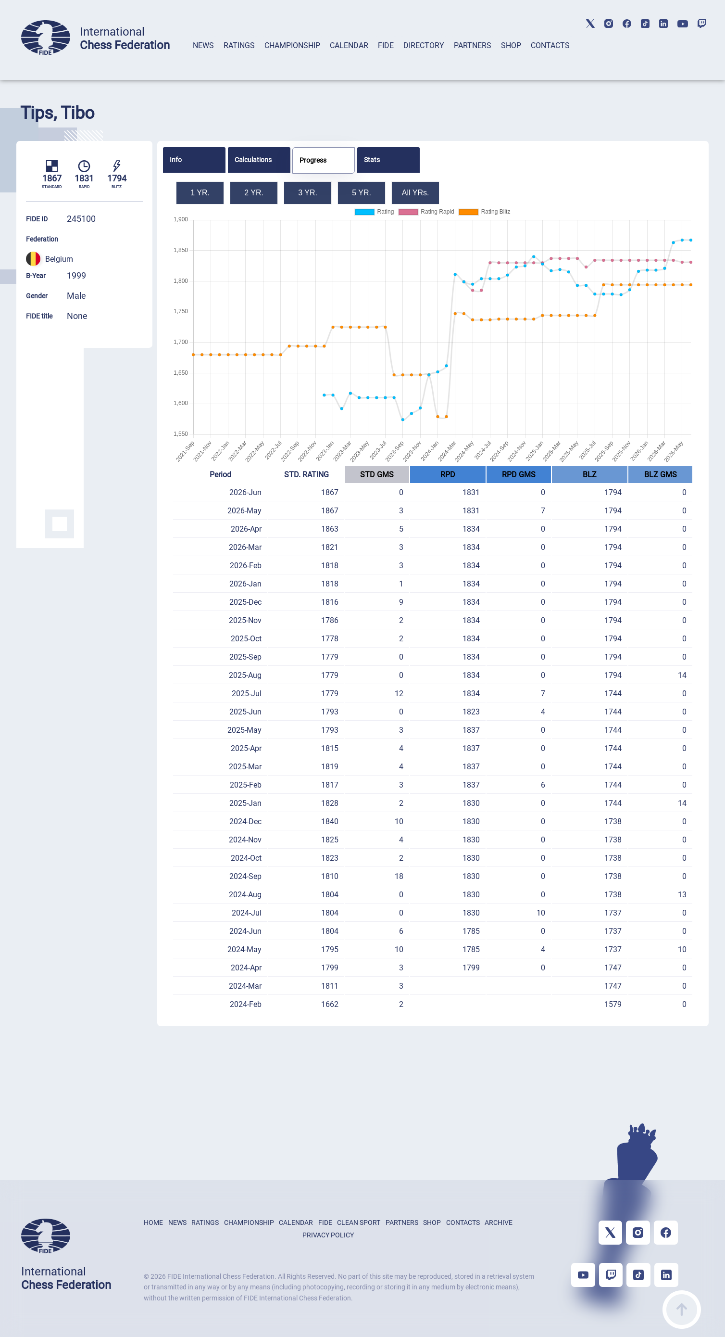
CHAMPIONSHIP (292, 45)
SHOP (511, 45)
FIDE (386, 45)
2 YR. (253, 193)
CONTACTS (550, 45)
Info (176, 160)
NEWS (203, 45)
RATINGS (239, 45)
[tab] (203, 58)
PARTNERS (472, 45)
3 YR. (307, 193)
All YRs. (415, 193)
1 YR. (200, 193)
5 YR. (361, 193)
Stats (372, 160)
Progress (313, 160)
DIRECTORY (423, 45)
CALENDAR (349, 45)
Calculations (253, 160)
